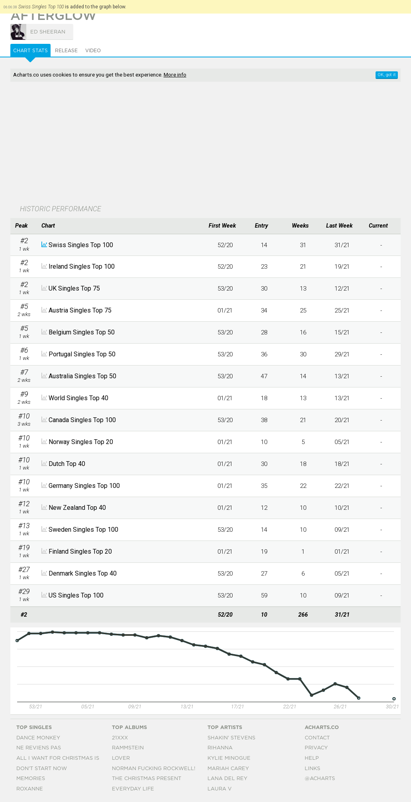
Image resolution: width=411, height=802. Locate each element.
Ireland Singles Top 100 (82, 266)
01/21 (225, 310)
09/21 (342, 529)
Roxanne (29, 789)
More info (175, 74)
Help (312, 758)
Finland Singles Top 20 (80, 551)
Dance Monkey (38, 738)
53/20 (225, 288)
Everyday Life (133, 789)
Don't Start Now (41, 768)
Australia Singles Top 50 (82, 376)
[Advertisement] (163, 144)
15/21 (342, 332)
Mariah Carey (228, 768)
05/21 (342, 442)
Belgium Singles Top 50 (82, 332)
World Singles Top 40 (78, 398)
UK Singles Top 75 (74, 288)
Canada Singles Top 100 (82, 420)
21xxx (120, 738)
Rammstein (128, 748)
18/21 (342, 464)
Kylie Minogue (229, 758)
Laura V (219, 789)
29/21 (342, 354)
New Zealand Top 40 (77, 507)
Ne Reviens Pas (38, 748)
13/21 (342, 376)
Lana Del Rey (227, 778)
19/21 (342, 266)
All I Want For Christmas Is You (64, 758)
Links (312, 768)
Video (93, 50)
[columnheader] (24, 226)
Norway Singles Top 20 (81, 442)
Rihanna (220, 748)
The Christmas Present (146, 778)
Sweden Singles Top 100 (83, 529)
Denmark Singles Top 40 (83, 573)
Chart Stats (30, 50)
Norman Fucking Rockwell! (153, 768)
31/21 (342, 245)
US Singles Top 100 (76, 595)
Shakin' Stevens (231, 738)
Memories (30, 778)
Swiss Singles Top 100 (81, 245)
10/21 (342, 507)
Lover (121, 758)
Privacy (316, 748)
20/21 (342, 420)
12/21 (342, 288)
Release (66, 50)
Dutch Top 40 (67, 464)
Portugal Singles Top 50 (82, 354)
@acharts (320, 778)
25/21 (342, 310)
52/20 (225, 245)
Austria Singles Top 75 (80, 310)
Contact (317, 738)
